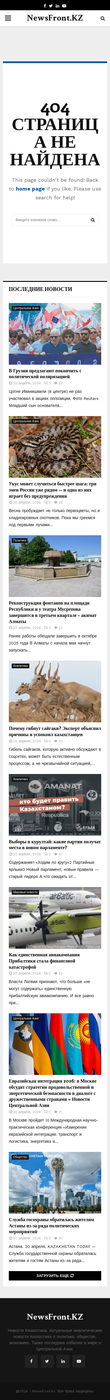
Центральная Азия (26, 308)
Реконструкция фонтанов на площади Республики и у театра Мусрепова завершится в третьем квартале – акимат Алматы (53, 612)
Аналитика (20, 665)
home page (30, 189)
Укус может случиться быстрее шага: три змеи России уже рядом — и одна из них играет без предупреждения (53, 489)
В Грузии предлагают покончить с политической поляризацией (45, 373)
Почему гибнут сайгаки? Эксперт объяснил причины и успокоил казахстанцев (55, 731)
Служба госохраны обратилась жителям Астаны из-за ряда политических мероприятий (51, 1225)
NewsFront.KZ (55, 18)
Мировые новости (25, 892)
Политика (19, 540)
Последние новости (40, 288)
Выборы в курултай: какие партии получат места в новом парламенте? (55, 844)
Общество (20, 1157)
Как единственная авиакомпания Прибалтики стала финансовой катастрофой (44, 960)
